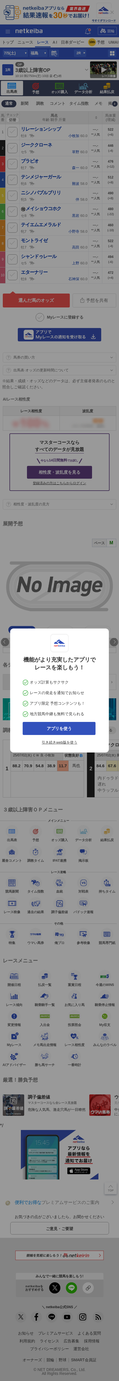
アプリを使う (59, 728)
